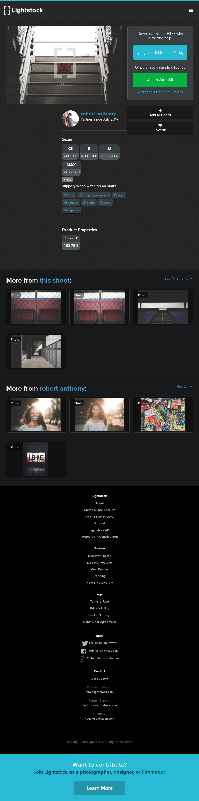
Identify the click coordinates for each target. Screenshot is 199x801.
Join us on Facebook (103, 650)
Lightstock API (100, 530)
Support (99, 523)
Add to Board (160, 113)
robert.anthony (98, 113)
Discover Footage (99, 562)
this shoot (55, 280)
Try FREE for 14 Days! (99, 516)
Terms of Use (99, 601)
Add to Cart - (160, 80)
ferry (69, 195)
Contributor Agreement (99, 621)
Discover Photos (99, 555)
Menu (191, 10)
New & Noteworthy (99, 582)
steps (105, 202)
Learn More (100, 788)
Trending (99, 575)
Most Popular (99, 569)
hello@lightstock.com (100, 718)
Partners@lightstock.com (99, 705)
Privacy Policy (99, 608)
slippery (71, 210)
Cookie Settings (99, 615)
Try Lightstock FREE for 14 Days (160, 52)
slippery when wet (94, 195)
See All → (185, 386)
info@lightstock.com (100, 692)
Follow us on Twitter (103, 642)
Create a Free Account (99, 510)
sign (119, 195)
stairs (89, 202)
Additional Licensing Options (160, 92)
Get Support (99, 678)
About (99, 503)
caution (71, 202)
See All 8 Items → (178, 278)
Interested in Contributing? (99, 536)
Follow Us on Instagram (103, 658)
